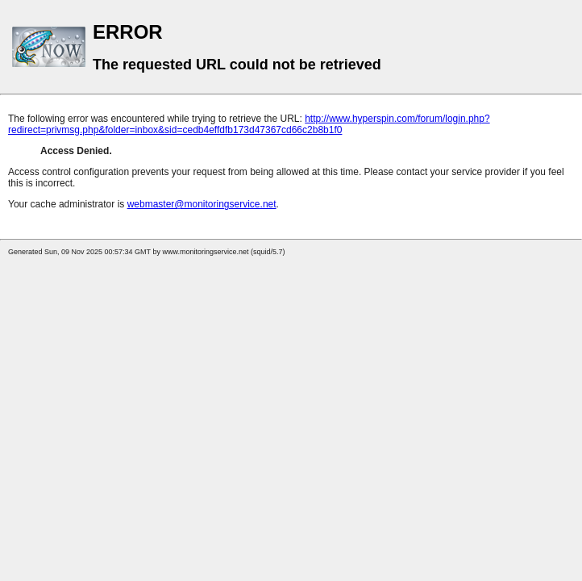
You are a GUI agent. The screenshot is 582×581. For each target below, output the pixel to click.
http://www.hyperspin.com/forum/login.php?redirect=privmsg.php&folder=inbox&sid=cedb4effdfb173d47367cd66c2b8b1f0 (249, 124)
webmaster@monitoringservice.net (201, 204)
